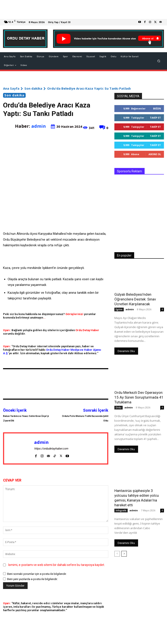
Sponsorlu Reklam (129, 171)
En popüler (124, 255)
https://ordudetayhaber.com (51, 448)
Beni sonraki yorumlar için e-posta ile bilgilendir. (37, 573)
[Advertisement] (83, 9)
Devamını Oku (126, 351)
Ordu (118, 407)
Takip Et (155, 117)
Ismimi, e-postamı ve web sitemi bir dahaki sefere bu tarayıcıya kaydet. (56, 565)
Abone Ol (155, 154)
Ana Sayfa (11, 88)
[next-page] (124, 554)
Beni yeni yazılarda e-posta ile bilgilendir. (32, 579)
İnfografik (121, 510)
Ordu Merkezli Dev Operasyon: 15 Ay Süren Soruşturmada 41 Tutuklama (139, 397)
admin (38, 126)
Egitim (119, 309)
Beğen (157, 108)
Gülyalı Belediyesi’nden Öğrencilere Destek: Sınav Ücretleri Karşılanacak (135, 299)
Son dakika (33, 88)
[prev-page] (117, 554)
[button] (159, 61)
